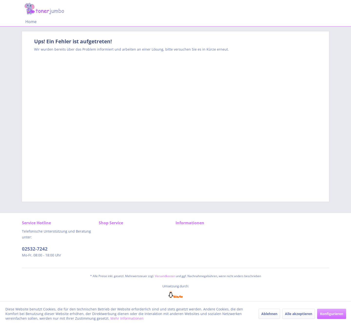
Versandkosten (165, 276)
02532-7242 (35, 249)
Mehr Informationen (127, 318)
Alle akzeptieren (298, 313)
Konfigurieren (331, 313)
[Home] (31, 21)
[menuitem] (31, 21)
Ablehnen (269, 313)
